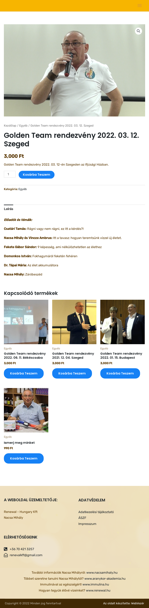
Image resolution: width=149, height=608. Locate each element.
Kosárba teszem (36, 174)
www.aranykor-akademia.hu (105, 578)
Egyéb (23, 125)
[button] (138, 31)
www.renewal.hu (98, 590)
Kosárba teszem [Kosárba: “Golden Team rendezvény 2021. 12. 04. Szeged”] (72, 373)
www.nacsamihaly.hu (102, 572)
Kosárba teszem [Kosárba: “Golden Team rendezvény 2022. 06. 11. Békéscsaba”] (23, 373)
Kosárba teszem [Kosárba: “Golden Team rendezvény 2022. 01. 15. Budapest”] (120, 373)
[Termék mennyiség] (10, 174)
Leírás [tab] (8, 209)
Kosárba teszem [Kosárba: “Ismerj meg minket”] (23, 458)
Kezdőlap (10, 125)
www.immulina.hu (95, 584)
